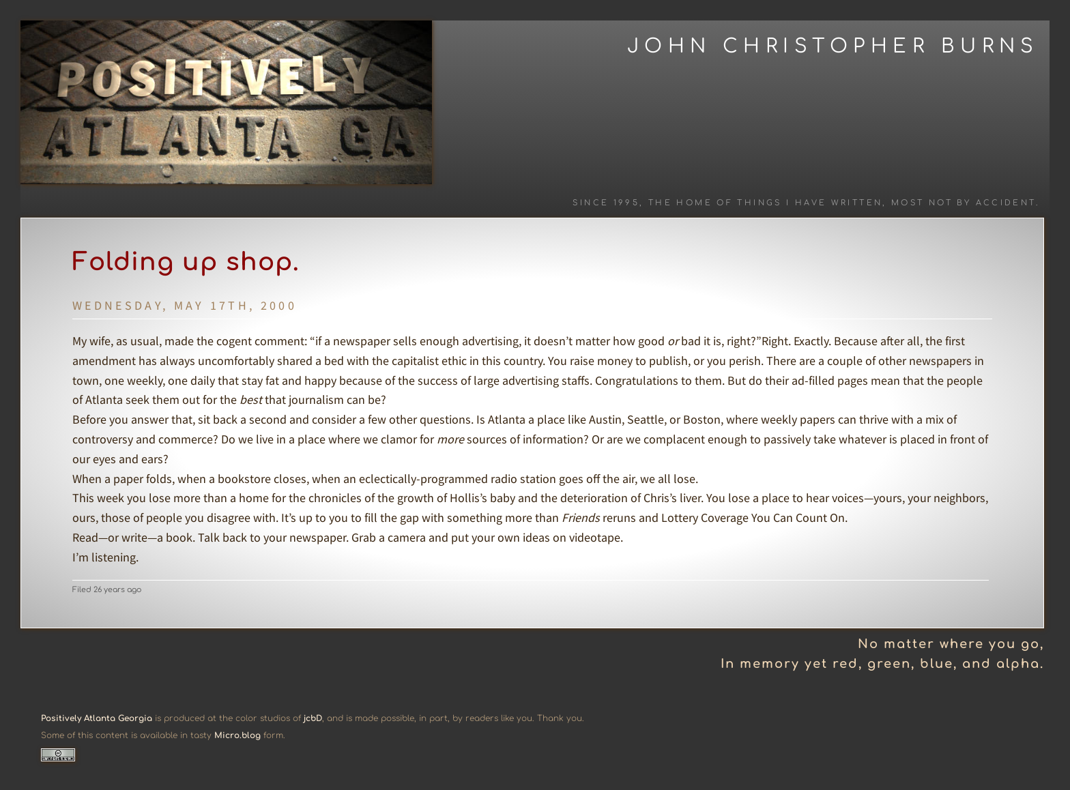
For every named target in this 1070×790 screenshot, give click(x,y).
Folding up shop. (186, 262)
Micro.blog (237, 735)
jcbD (313, 718)
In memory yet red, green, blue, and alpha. (882, 664)
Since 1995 (606, 203)
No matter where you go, (951, 644)
